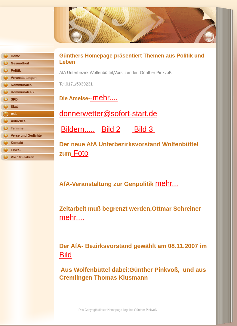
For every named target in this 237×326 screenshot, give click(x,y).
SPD (14, 99)
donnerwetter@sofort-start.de (108, 113)
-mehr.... (104, 97)
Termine (17, 128)
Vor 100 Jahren (22, 157)
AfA (14, 114)
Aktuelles (18, 121)
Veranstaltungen (24, 77)
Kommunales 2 (22, 92)
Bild (65, 254)
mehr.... (71, 217)
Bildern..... (78, 129)
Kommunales (21, 85)
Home (15, 56)
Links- (15, 150)
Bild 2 (110, 129)
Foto (79, 153)
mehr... (166, 183)
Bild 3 (143, 129)
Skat (14, 106)
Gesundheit (20, 63)
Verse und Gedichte (26, 135)
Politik (16, 70)
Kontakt (17, 142)
